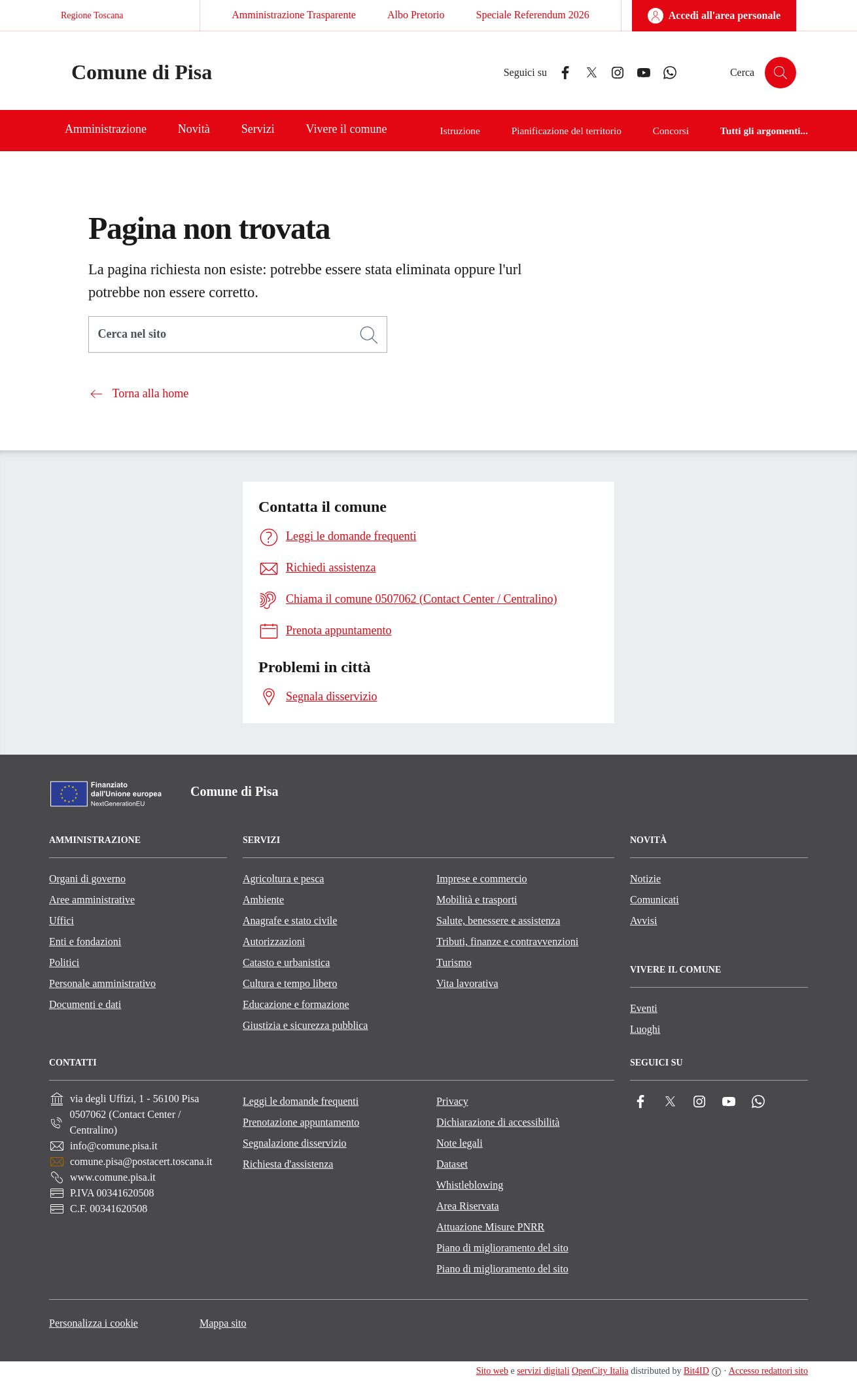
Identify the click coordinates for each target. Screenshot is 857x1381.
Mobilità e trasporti (476, 899)
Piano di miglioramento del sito (502, 1247)
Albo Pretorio (416, 14)
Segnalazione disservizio (295, 1143)
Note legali (459, 1143)
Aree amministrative (92, 899)
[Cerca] (369, 335)
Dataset (452, 1164)
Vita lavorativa (467, 983)
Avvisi (643, 920)
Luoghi (645, 1029)
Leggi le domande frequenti (301, 1101)
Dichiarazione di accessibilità (497, 1122)
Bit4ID (696, 1371)
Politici (64, 962)
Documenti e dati (85, 1004)
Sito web (492, 1371)
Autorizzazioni (274, 941)
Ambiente (263, 899)
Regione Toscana (92, 15)
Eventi (643, 1008)
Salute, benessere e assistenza (498, 920)
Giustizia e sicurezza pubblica (305, 1025)
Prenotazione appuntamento (301, 1122)
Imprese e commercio (481, 878)
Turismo (454, 962)
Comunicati (654, 899)
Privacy (452, 1101)
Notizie (645, 878)
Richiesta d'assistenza (288, 1164)
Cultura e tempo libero (290, 983)
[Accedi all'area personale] (714, 15)
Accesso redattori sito (768, 1371)
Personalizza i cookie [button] (93, 1323)
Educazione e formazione (296, 1004)
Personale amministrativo (102, 983)
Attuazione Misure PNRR (490, 1226)
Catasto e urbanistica (286, 962)
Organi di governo (87, 878)
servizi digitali (543, 1371)
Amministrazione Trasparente (294, 14)
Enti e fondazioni (85, 941)
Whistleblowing (469, 1185)
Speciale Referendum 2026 (532, 14)
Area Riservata (467, 1205)
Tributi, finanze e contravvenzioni (507, 941)
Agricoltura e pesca (283, 878)
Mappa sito (223, 1323)
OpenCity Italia (600, 1371)
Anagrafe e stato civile (290, 920)
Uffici (61, 920)
